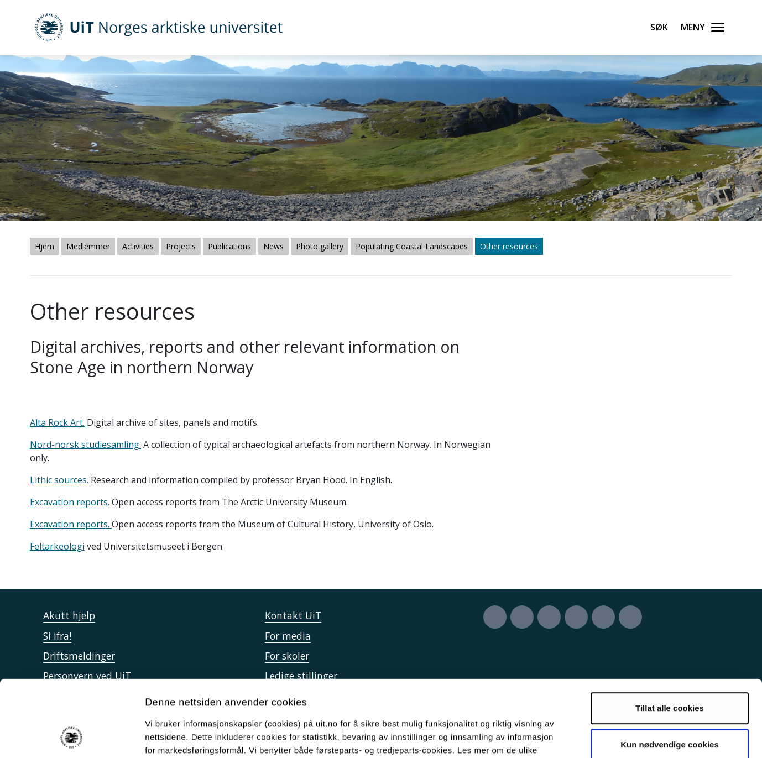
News (273, 246)
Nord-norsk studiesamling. (85, 444)
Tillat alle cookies (669, 636)
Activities (138, 246)
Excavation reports (69, 502)
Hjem (44, 246)
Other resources (509, 246)
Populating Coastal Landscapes (412, 246)
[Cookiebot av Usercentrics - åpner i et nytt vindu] (71, 736)
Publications (229, 246)
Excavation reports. (71, 524)
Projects (181, 246)
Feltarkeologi (57, 546)
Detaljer (588, 736)
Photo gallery (319, 246)
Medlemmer (88, 246)
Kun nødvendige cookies (669, 672)
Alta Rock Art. (57, 422)
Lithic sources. (59, 480)
